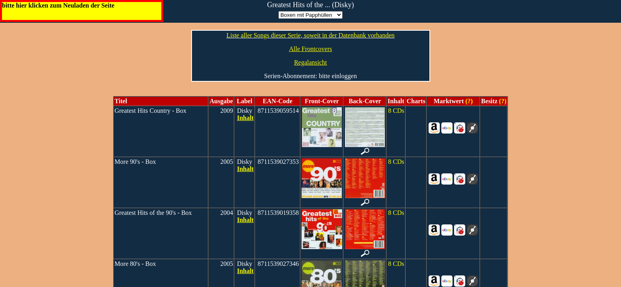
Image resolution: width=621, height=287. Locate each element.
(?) (468, 101)
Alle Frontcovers (310, 48)
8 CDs (396, 110)
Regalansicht (310, 62)
